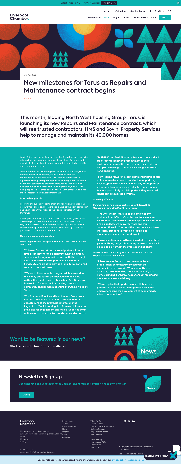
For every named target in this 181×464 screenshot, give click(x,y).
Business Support (97, 429)
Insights (117, 17)
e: (38, 452)
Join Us (164, 17)
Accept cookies (136, 460)
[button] (178, 3)
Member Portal (137, 11)
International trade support (102, 426)
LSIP (153, 17)
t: (26, 449)
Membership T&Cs (98, 442)
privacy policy (119, 460)
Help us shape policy (99, 432)
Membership (94, 17)
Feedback (94, 447)
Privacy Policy (96, 439)
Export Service (140, 17)
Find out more (109, 3)
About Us (108, 11)
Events (127, 17)
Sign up (26, 394)
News (107, 17)
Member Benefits (69, 426)
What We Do (95, 421)
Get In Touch (121, 11)
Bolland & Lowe (136, 454)
